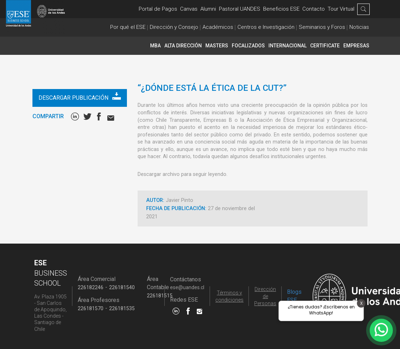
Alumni (208, 9)
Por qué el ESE (127, 27)
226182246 (90, 287)
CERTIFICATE (325, 45)
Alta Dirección (183, 45)
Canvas (189, 9)
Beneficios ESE (281, 9)
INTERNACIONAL (287, 45)
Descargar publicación (80, 96)
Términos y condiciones (229, 296)
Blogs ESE (294, 295)
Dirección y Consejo (174, 27)
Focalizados (248, 45)
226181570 (90, 308)
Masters (216, 45)
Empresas (356, 45)
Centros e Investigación (265, 27)
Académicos (217, 27)
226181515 (160, 295)
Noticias (359, 27)
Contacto (313, 9)
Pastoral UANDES (239, 9)
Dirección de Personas (265, 296)
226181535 (122, 308)
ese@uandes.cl (187, 287)
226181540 (122, 287)
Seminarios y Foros (322, 27)
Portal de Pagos (158, 9)
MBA (155, 45)
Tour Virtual (341, 9)
